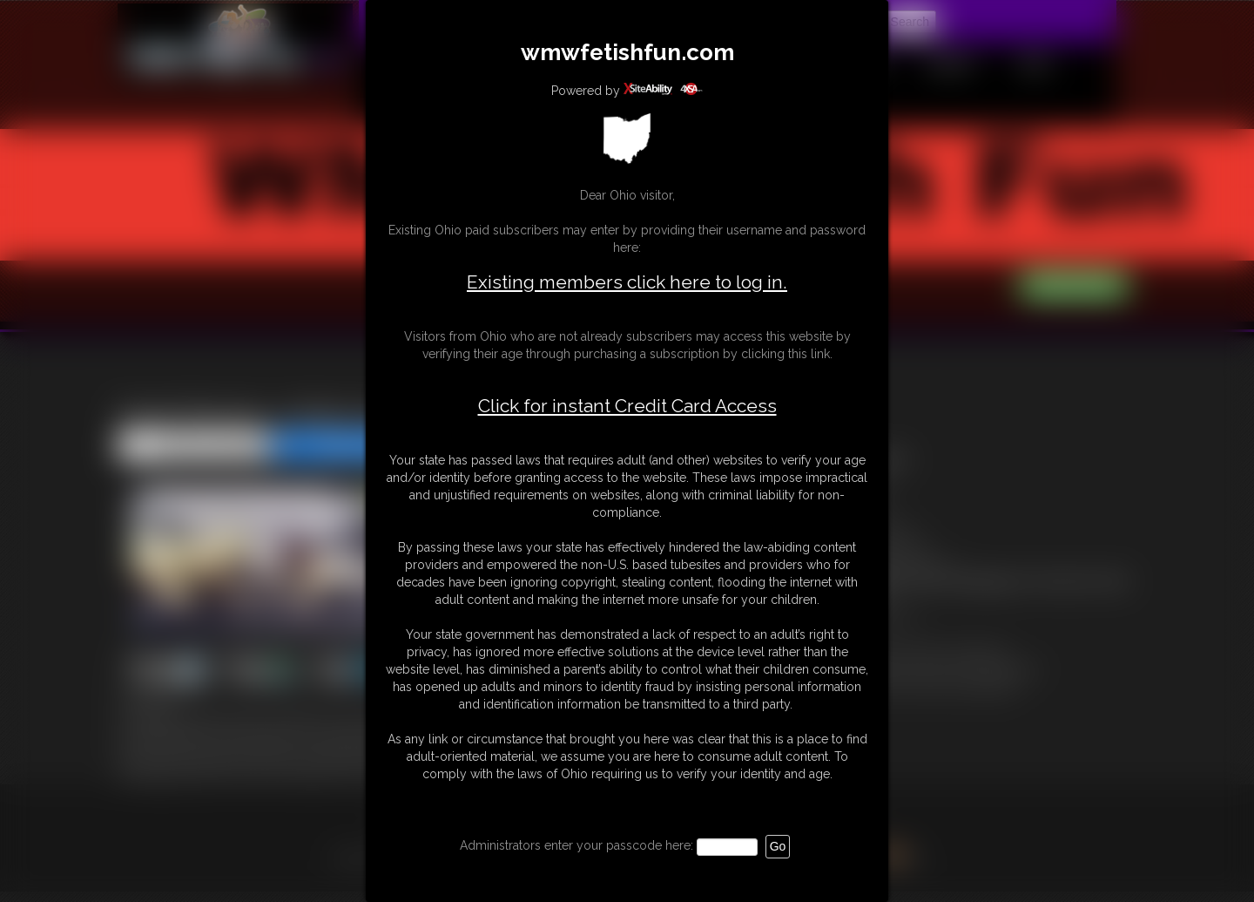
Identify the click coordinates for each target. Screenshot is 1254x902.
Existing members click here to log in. (627, 282)
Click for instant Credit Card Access (627, 406)
